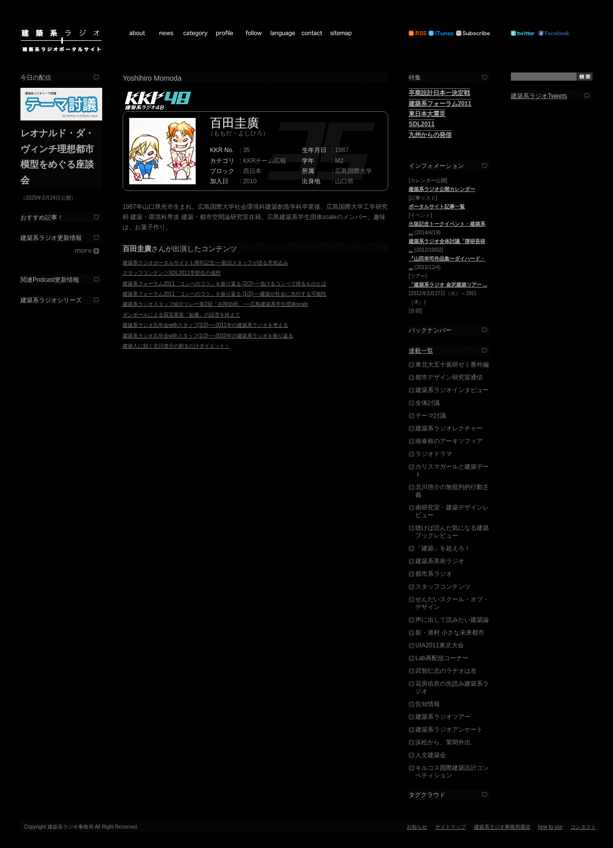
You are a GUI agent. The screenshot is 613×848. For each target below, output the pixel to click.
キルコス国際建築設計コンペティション (452, 771)
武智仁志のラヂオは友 (446, 670)
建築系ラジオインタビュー (452, 390)
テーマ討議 (430, 415)
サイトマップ (450, 827)
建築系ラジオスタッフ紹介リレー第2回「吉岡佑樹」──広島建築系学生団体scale (215, 304)
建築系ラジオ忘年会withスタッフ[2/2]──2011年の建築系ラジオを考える (205, 325)
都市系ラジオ (433, 573)
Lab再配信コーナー (441, 658)
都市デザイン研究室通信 (449, 377)
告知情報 (427, 704)
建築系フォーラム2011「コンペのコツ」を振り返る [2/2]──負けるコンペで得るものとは (224, 283)
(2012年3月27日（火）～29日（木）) (448, 293)
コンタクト (583, 827)
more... (61, 251)
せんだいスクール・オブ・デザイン (452, 603)
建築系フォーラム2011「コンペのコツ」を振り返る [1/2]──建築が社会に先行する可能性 (224, 294)
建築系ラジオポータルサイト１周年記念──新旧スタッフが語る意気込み (205, 262)
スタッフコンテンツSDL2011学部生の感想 (172, 273)
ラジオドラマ (433, 453)
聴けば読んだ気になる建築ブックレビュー (452, 531)
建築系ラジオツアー (442, 716)
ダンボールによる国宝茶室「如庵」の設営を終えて (181, 315)
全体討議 (427, 402)
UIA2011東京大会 (439, 645)
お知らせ (417, 827)
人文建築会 (430, 755)
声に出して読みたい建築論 (452, 619)
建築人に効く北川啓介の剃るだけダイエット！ (176, 346)
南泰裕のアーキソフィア (449, 441)
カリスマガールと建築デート (452, 470)
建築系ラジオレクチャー (449, 428)
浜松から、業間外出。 (446, 742)
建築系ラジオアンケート (449, 729)
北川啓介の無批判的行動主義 (452, 490)
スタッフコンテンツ (442, 586)
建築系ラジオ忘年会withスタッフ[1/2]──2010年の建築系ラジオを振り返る (208, 335)
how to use (550, 827)
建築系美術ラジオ (439, 561)
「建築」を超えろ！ (442, 548)
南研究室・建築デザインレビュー (452, 511)
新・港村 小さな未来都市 (449, 632)
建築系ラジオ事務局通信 (502, 827)
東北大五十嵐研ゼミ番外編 (452, 364)
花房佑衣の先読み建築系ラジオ (452, 687)
